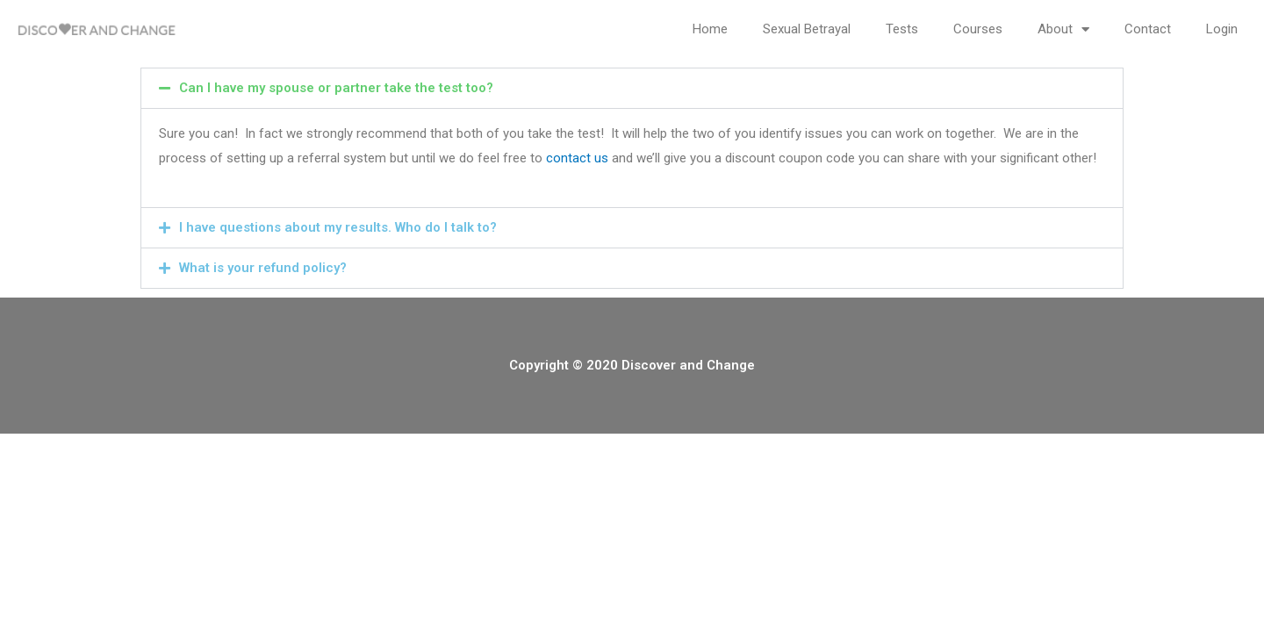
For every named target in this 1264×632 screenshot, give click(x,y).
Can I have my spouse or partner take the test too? (336, 88)
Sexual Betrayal (807, 29)
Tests (902, 29)
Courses (977, 29)
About (1063, 29)
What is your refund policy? (263, 268)
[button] (632, 88)
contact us (577, 158)
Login (1222, 29)
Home (710, 29)
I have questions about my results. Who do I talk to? (338, 227)
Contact (1147, 29)
